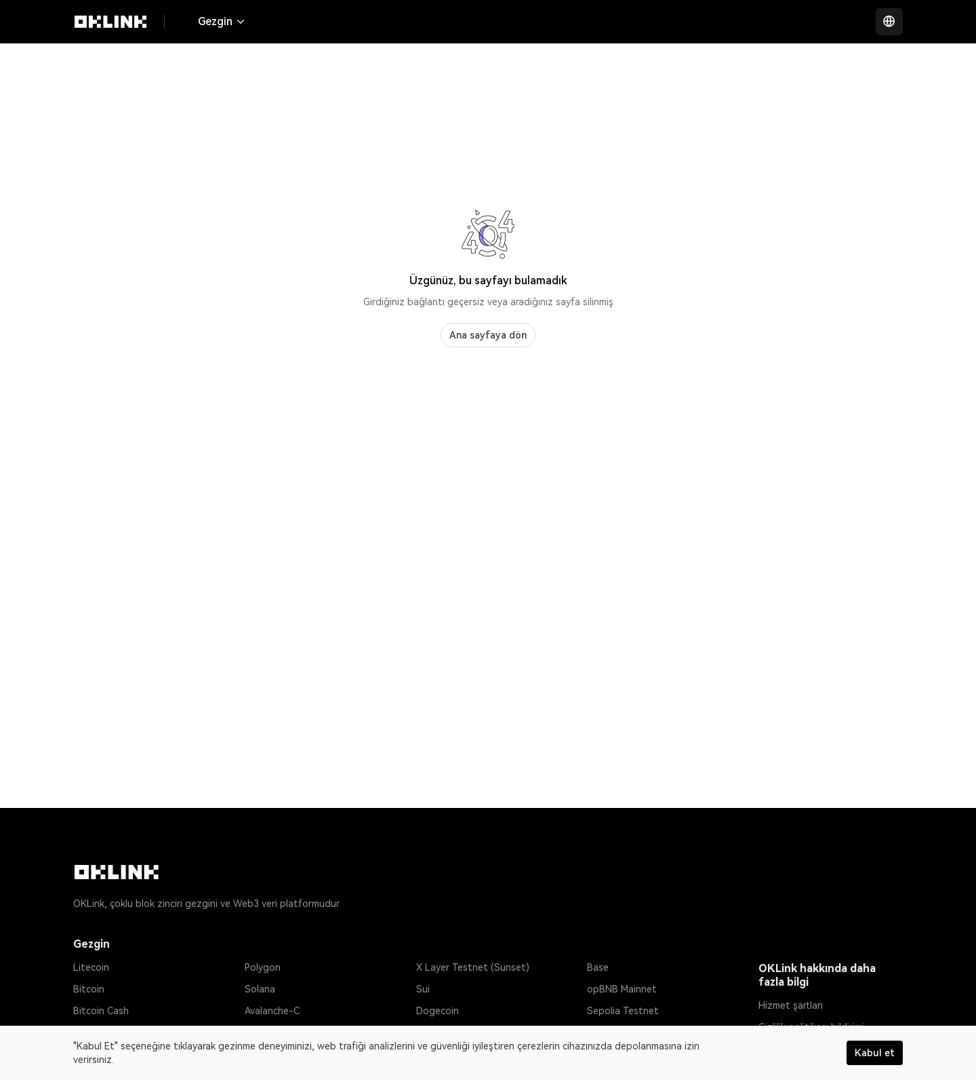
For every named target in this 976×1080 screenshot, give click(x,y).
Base (598, 967)
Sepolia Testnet (623, 1010)
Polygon (263, 967)
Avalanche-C (272, 1010)
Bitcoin (88, 989)
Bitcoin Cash (101, 1010)
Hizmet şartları (790, 1005)
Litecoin (91, 967)
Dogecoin (437, 1010)
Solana (260, 989)
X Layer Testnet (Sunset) (472, 967)
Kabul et (875, 1052)
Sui (423, 989)
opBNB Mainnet (622, 989)
